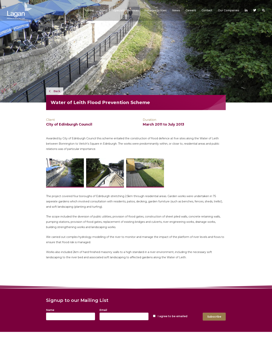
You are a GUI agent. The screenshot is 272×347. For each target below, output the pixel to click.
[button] (104, 10)
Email (103, 310)
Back (54, 91)
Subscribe (214, 316)
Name (50, 310)
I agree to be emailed (172, 316)
